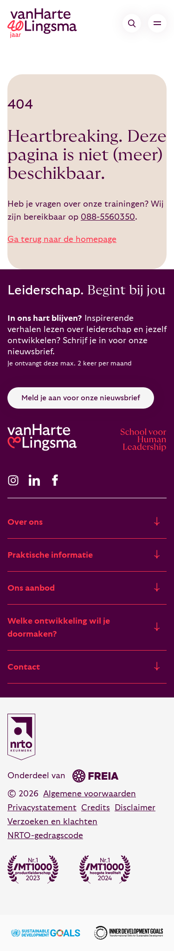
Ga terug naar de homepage (61, 239)
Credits (95, 807)
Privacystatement (42, 807)
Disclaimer (135, 807)
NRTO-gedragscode (45, 835)
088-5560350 (108, 217)
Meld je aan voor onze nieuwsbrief (80, 398)
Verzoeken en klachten (52, 821)
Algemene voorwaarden (89, 793)
